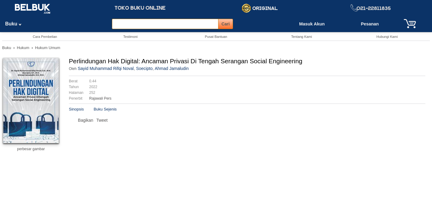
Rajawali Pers (100, 98)
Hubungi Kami (387, 36)
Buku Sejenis (105, 109)
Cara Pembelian (45, 36)
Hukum (23, 47)
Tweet (101, 120)
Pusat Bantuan (216, 36)
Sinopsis (76, 109)
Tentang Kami (301, 36)
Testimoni (130, 36)
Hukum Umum (47, 47)
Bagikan (85, 120)
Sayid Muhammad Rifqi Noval (105, 68)
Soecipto (144, 68)
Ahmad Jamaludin (172, 68)
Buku (15, 23)
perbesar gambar (31, 149)
